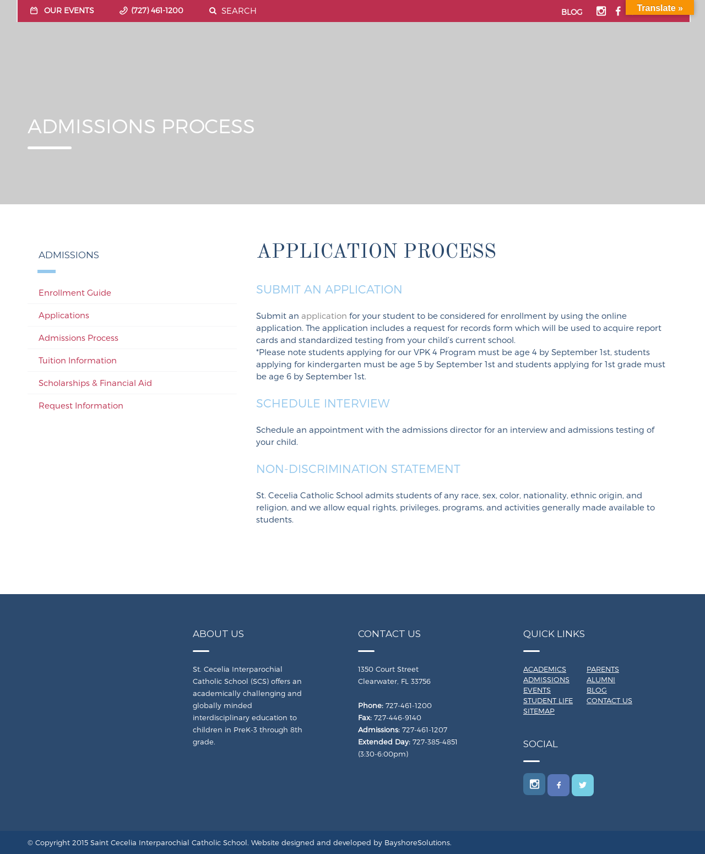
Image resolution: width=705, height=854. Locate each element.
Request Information (81, 405)
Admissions (546, 679)
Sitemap (539, 710)
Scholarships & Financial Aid (95, 383)
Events (537, 690)
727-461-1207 (424, 729)
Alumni (601, 679)
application (324, 315)
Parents (603, 669)
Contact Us (609, 700)
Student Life (548, 700)
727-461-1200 (409, 705)
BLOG (572, 12)
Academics (544, 669)
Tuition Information (78, 360)
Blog (597, 690)
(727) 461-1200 (157, 10)
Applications (64, 315)
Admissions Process (78, 337)
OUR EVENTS (69, 10)
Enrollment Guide (75, 292)
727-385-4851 (435, 741)
